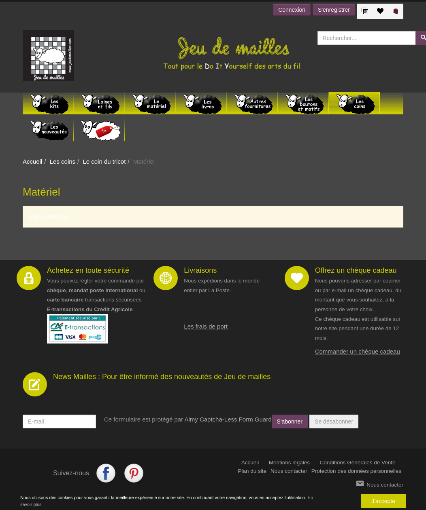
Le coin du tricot (104, 161)
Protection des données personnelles (356, 471)
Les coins (62, 161)
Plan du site (252, 471)
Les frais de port (206, 326)
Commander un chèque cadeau (357, 351)
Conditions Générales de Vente (358, 462)
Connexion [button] (291, 9)
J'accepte (383, 501)
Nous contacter (289, 471)
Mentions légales (289, 462)
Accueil (32, 161)
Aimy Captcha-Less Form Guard (227, 419)
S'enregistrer (334, 9)
